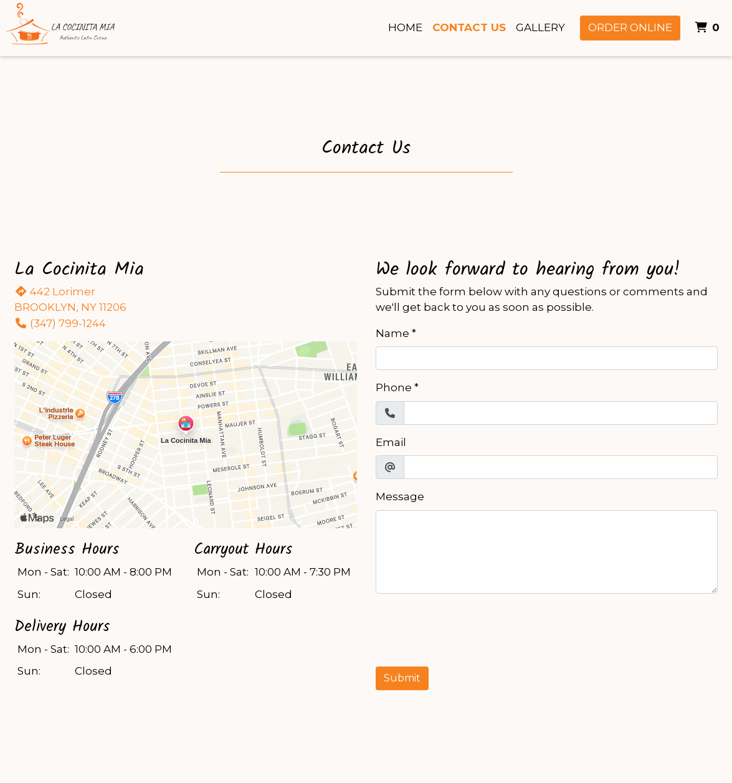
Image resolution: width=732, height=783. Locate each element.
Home (405, 27)
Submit (402, 678)
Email (391, 442)
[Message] (547, 552)
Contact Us (469, 27)
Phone (394, 387)
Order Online (630, 27)
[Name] (547, 358)
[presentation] (470, 628)
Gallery (540, 27)
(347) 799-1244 (60, 323)
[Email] (561, 467)
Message (400, 496)
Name (392, 333)
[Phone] (561, 413)
